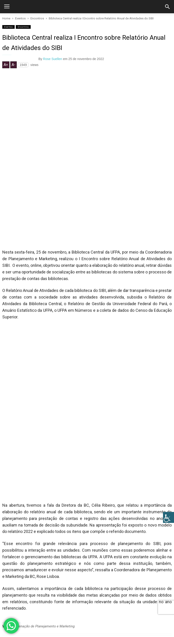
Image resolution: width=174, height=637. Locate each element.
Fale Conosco (12, 606)
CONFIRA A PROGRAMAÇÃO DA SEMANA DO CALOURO (73, 516)
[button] (167, 6)
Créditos (76, 606)
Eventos (8, 27)
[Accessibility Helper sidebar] (168, 517)
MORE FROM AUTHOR (59, 463)
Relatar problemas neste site (45, 606)
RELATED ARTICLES (18, 463)
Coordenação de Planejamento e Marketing (42, 447)
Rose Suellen (52, 59)
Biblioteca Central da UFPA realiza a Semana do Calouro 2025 (79, 474)
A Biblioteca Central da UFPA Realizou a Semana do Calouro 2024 (82, 495)
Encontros (23, 27)
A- (13, 65)
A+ (6, 65)
